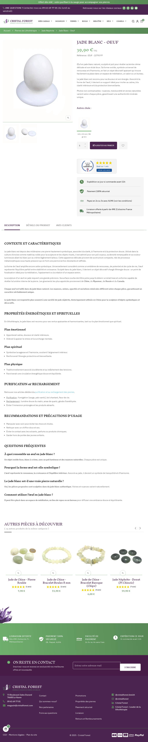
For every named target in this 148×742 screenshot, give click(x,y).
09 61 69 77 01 (14, 701)
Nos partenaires (46, 707)
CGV (5, 734)
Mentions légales (16, 734)
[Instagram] (128, 8)
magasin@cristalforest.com (20, 705)
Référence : (82, 55)
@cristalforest (121, 699)
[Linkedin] (132, 8)
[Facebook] (124, 8)
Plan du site (31, 734)
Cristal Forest (121, 703)
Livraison (79, 713)
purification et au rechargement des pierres (54, 392)
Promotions (80, 695)
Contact (42, 695)
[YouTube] (136, 8)
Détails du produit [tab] (38, 225)
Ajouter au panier (103, 145)
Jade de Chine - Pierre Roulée (21, 581)
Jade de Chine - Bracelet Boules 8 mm (57, 581)
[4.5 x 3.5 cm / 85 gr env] (84, 125)
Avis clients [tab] (64, 225)
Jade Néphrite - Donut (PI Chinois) (126, 581)
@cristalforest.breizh (125, 694)
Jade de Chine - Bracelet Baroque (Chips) (91, 582)
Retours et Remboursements (88, 718)
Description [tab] (12, 225)
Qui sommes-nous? (48, 701)
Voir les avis (104, 170)
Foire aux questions (48, 713)
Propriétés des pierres (85, 701)
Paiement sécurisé (83, 707)
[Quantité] (82, 145)
